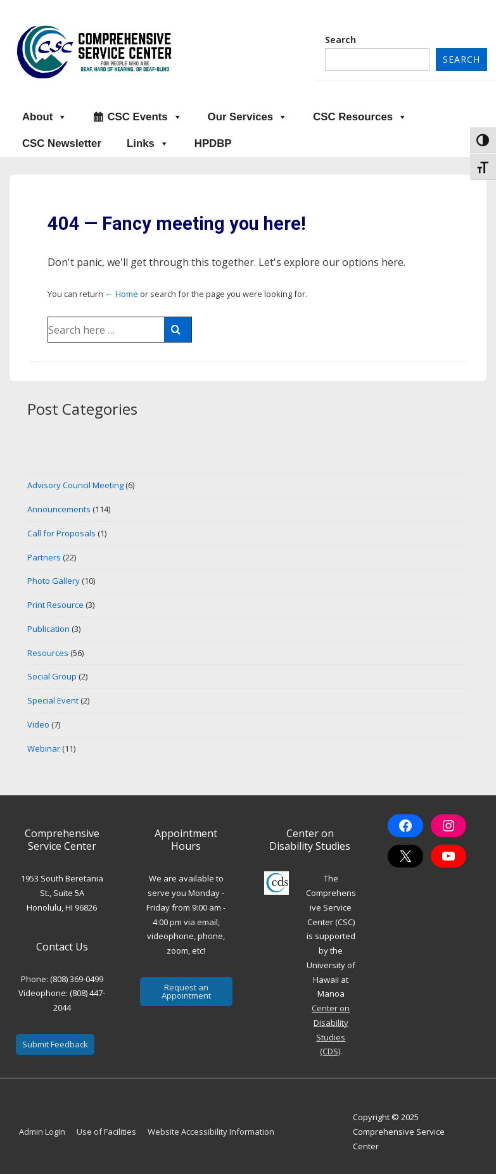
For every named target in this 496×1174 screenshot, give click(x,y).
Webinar (43, 748)
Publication (48, 628)
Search (340, 40)
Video (38, 724)
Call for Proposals (61, 533)
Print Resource (55, 604)
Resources (47, 653)
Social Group (52, 676)
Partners (44, 557)
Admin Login (42, 1131)
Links (148, 143)
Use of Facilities (106, 1131)
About (44, 117)
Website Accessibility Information (211, 1131)
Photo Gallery (53, 580)
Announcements (59, 509)
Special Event (53, 700)
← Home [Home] (121, 294)
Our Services (248, 117)
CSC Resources (360, 117)
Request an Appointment (186, 991)
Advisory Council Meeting (75, 485)
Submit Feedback (55, 1044)
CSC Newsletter (61, 143)
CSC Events (144, 117)
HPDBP (213, 143)
